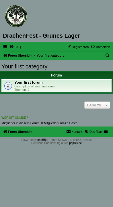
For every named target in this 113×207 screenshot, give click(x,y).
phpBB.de (75, 143)
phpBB (41, 139)
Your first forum (28, 82)
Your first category (24, 66)
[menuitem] (15, 46)
